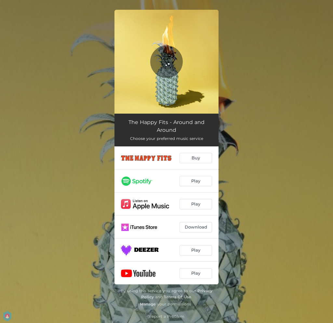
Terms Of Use (177, 296)
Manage (148, 304)
